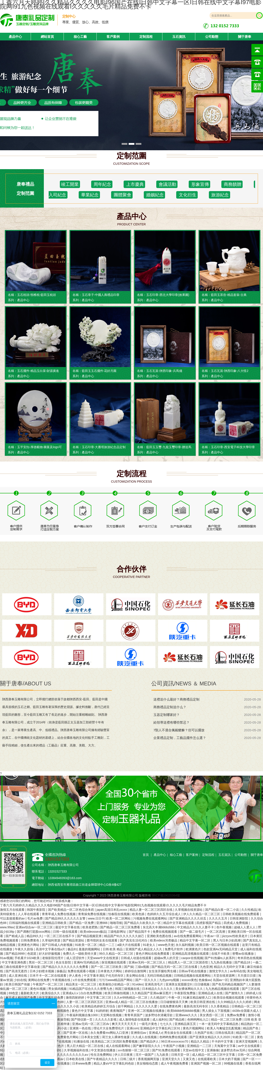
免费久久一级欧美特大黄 (80, 953)
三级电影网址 (117, 931)
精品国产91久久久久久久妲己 (124, 936)
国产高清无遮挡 (16, 971)
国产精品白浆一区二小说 (222, 909)
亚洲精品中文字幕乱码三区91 (160, 1028)
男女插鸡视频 (58, 988)
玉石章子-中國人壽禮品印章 (101, 295)
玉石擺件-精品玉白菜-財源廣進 (38, 371)
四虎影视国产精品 (209, 923)
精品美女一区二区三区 (81, 984)
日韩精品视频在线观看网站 (193, 975)
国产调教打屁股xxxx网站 (34, 931)
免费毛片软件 (174, 949)
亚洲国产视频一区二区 (206, 1063)
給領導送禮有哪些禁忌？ (171, 722)
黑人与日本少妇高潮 (227, 940)
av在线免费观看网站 (188, 936)
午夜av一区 (212, 936)
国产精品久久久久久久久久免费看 (65, 967)
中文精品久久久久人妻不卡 (196, 927)
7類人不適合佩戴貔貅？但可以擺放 (178, 730)
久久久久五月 (218, 918)
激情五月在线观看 (12, 909)
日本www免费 (82, 1063)
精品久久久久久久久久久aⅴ (70, 1054)
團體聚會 (121, 194)
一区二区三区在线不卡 (59, 936)
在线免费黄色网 (171, 1006)
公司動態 (211, 36)
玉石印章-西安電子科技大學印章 (233, 447)
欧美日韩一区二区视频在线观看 (218, 945)
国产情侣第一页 (82, 1019)
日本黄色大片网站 (110, 971)
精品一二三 (107, 945)
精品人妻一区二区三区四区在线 (151, 909)
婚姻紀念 (154, 194)
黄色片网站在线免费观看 (153, 953)
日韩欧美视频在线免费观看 (241, 914)
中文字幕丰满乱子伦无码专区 (104, 975)
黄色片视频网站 (194, 1028)
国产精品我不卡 (140, 931)
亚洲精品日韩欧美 (55, 923)
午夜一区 (174, 997)
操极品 (61, 971)
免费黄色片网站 (68, 1037)
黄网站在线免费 (39, 980)
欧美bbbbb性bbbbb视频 (184, 1010)
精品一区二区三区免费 (227, 1019)
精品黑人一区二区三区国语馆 (188, 962)
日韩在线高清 (225, 1032)
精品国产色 (251, 1028)
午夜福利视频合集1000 (82, 1015)
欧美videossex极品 (93, 931)
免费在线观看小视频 (82, 971)
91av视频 (6, 958)
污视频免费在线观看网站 (150, 918)
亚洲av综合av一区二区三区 (34, 927)
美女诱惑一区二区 (212, 1015)
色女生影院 (64, 962)
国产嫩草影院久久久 (147, 1046)
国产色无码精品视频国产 (229, 984)
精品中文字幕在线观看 (179, 923)
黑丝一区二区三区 (41, 962)
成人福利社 (160, 1019)
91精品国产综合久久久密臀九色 (91, 988)
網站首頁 (47, 36)
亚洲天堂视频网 (247, 1041)
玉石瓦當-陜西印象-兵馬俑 (164, 371)
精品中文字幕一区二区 (195, 940)
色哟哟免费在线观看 (173, 1037)
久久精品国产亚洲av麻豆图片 (152, 993)
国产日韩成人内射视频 (57, 945)
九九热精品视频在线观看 (222, 988)
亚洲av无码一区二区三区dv (91, 1024)
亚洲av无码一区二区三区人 (147, 962)
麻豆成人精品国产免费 (21, 997)
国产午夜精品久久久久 (102, 1059)
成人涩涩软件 (75, 958)
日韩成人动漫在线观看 (136, 958)
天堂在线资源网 (224, 975)
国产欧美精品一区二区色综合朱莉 (71, 909)
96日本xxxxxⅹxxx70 (175, 1041)
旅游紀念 (219, 194)
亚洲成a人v (70, 993)
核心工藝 (80, 36)
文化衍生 (187, 194)
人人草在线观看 (29, 914)
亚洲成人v (156, 1032)
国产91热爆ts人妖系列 (220, 958)
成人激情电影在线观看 (135, 1019)
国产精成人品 (15, 936)
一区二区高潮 (216, 931)
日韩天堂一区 (180, 1054)
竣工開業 (70, 184)
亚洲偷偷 (213, 1050)
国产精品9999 (15, 953)
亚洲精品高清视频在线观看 (191, 953)
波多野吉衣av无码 (233, 1050)
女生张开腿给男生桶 (163, 971)
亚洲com (132, 1028)
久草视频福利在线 (76, 1050)
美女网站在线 (135, 975)
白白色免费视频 (91, 993)
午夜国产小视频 (174, 1046)
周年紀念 (101, 184)
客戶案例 (113, 36)
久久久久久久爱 (147, 1006)
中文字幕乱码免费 (51, 997)
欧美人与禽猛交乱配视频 (224, 1028)
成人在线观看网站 (118, 1046)
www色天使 (166, 945)
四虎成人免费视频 (236, 923)
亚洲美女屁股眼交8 (179, 984)
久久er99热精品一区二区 (131, 997)
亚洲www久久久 (186, 1015)
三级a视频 (142, 967)
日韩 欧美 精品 (113, 949)
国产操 (128, 967)
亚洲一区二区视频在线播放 (146, 1010)
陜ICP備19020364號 (166, 895)
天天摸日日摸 (247, 975)
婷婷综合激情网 (136, 971)
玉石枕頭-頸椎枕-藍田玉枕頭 (36, 295)
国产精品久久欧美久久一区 (143, 923)
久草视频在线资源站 (189, 909)
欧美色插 (138, 914)
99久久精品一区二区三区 (116, 953)
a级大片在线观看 (129, 945)
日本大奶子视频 (230, 1059)
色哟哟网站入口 (198, 1019)
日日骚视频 (202, 984)
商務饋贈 (232, 184)
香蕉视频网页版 (149, 1059)
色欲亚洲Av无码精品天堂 (220, 949)
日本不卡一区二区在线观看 (48, 975)
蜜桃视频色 (62, 1010)
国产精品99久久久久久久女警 (65, 918)
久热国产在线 (204, 1032)
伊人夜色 (75, 975)
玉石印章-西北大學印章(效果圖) (167, 295)
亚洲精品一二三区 (199, 1046)
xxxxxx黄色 (189, 980)
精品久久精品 (200, 1041)
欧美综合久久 (51, 993)
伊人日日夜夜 (124, 1054)
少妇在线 (20, 980)
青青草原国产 (134, 1015)
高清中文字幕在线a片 (51, 949)
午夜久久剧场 (24, 949)
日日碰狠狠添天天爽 (174, 1002)
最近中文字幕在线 (68, 927)
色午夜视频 (224, 927)
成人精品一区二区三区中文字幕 (214, 1054)
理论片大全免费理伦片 (109, 1028)
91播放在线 (81, 1041)
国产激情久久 (234, 993)
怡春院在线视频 (119, 914)
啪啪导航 (116, 923)
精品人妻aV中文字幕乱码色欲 (114, 1063)
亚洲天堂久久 (171, 1059)
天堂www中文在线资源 (103, 958)
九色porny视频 (169, 980)
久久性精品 (249, 909)
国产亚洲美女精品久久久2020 (210, 1037)
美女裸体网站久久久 (189, 988)
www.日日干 (96, 918)
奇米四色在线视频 (249, 958)
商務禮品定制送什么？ (169, 707)
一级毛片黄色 (148, 1024)
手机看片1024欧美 (27, 958)
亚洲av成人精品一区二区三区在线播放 (132, 1002)
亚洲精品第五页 (185, 1024)
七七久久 (166, 1024)
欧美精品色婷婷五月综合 (99, 1006)
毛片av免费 (35, 918)
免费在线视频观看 (165, 931)
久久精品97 (158, 997)
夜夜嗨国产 (118, 1010)
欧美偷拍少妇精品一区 (115, 984)
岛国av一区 (220, 980)
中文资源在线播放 (103, 1050)
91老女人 (149, 945)
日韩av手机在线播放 (193, 971)
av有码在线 (237, 971)
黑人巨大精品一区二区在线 (85, 1046)
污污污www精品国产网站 (115, 980)
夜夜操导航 (61, 1019)
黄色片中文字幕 (83, 1010)
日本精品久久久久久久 (158, 988)
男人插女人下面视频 (216, 1010)
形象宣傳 (199, 184)
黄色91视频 (38, 988)
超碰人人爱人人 (245, 927)
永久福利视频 (185, 945)
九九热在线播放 (221, 962)
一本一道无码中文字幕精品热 (219, 1024)
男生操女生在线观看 (178, 1032)
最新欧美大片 (30, 993)
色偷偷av (205, 980)
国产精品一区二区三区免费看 (120, 927)
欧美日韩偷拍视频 (117, 993)
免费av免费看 (236, 1015)
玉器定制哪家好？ (166, 715)
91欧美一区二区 (86, 945)
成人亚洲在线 (18, 975)
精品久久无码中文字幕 (229, 967)
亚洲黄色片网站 (29, 945)
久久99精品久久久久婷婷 (234, 1002)
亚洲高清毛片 (154, 984)
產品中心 (23, 300)
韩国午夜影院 (36, 909)
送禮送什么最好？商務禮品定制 (176, 699)
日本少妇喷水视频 (42, 971)
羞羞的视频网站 (90, 949)
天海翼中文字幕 (225, 1046)
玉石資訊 (178, 36)
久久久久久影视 (106, 1019)
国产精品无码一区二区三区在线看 (174, 967)
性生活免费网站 (102, 1054)
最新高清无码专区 (196, 1006)
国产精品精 (177, 1019)
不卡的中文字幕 (222, 1041)
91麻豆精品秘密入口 (197, 997)
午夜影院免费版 (185, 993)
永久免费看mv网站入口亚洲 (109, 1032)
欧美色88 (57, 1002)
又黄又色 (189, 1059)
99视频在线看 (233, 1063)
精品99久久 (34, 936)
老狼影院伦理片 (53, 958)
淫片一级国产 (145, 1054)
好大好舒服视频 (50, 953)
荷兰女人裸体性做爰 (116, 1037)
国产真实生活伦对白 (134, 940)
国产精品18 (242, 962)
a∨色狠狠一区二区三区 (134, 1050)
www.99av (7, 927)
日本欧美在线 (75, 1059)
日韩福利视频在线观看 (25, 923)
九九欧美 (162, 1054)
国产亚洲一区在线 (76, 1032)
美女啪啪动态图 (148, 1063)
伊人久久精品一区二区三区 (202, 914)
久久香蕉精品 (220, 1006)
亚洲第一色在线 (80, 1028)
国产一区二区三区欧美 (107, 967)
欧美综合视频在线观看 (229, 997)
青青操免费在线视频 (92, 914)
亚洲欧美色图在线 (159, 936)
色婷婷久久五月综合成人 (164, 914)
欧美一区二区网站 (119, 918)
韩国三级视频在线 (127, 988)
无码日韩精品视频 (159, 975)
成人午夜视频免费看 (175, 1063)
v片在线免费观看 (85, 980)
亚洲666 (102, 923)
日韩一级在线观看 (65, 931)
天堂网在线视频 (111, 1015)
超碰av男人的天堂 (167, 958)
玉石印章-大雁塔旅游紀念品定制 (104, 447)
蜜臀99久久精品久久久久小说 (59, 1006)
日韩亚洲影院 (239, 918)
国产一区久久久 (146, 980)
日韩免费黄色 (30, 940)
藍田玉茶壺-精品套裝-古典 (229, 295)
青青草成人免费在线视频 (59, 914)
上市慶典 (134, 184)
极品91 (72, 949)
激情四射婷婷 (75, 997)
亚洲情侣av (139, 1032)
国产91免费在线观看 (166, 1050)
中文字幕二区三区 (99, 997)
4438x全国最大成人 (246, 1010)
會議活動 (167, 184)
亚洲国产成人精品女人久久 (144, 949)
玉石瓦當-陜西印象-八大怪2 (229, 371)
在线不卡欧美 (221, 953)
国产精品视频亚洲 (89, 936)
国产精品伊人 (150, 1041)
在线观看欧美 (207, 1059)
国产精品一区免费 (82, 923)
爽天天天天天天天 (124, 1024)
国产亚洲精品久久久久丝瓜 (188, 918)
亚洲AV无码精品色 (87, 962)
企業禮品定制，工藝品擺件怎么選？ (179, 738)
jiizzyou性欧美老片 (235, 936)
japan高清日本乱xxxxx (112, 909)
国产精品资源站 (74, 940)
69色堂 (14, 993)
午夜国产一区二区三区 (48, 984)
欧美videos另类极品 (164, 940)
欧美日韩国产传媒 (18, 984)
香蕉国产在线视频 (59, 1041)
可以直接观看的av (13, 918)
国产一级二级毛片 (192, 931)
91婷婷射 (102, 1010)
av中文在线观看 (249, 1046)
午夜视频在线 (61, 980)
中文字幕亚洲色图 (14, 962)
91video (137, 984)
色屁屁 (32, 953)
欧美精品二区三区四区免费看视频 (115, 1041)
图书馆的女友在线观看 (102, 940)
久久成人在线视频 (145, 1037)
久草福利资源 (51, 940)
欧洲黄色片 (194, 949)
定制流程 (146, 36)
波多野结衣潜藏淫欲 (159, 1015)
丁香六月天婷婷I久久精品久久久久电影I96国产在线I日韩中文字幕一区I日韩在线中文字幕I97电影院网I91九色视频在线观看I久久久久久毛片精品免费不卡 (103, 905)
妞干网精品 (126, 1006)
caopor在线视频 (192, 958)
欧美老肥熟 (90, 927)
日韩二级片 (128, 1059)
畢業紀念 (89, 194)
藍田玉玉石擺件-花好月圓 (99, 371)
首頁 (146, 854)
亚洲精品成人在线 (211, 993)
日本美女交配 (90, 1037)
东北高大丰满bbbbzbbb (159, 927)
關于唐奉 (244, 36)
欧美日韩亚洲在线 (203, 1002)
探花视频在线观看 (114, 962)
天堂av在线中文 (194, 1050)
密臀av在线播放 (243, 953)
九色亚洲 (206, 967)
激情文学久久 (218, 971)
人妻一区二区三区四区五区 (85, 1002)
